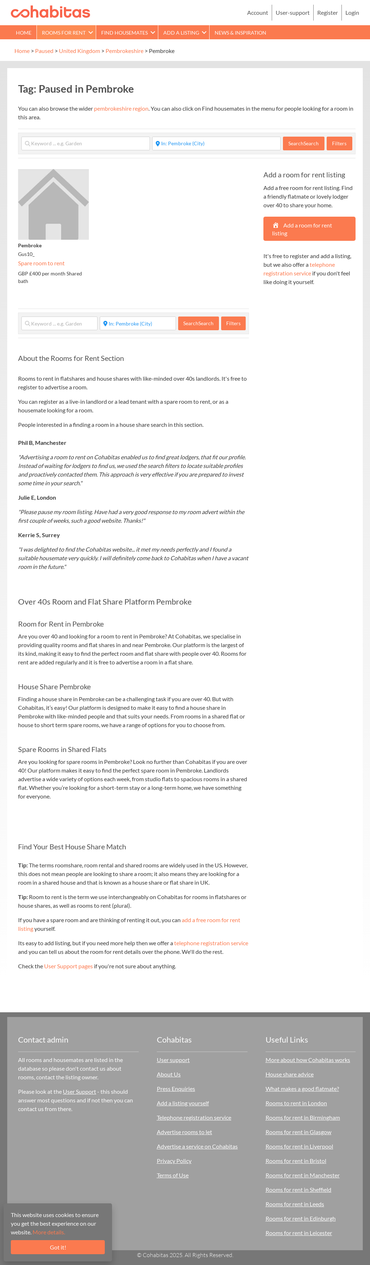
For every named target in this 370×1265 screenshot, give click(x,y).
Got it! (58, 1247)
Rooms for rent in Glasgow (298, 1131)
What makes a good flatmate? (302, 1088)
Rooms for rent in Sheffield (298, 1189)
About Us (169, 1074)
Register (327, 12)
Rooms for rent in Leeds (295, 1203)
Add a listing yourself (183, 1103)
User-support (293, 12)
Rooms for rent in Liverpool (299, 1146)
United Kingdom (79, 50)
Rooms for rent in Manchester (303, 1175)
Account (257, 12)
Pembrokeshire (124, 50)
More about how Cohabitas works (308, 1059)
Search (303, 143)
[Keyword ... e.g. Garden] (85, 143)
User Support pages (68, 966)
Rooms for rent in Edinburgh (301, 1218)
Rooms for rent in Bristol (296, 1160)
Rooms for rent (64, 33)
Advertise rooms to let (184, 1131)
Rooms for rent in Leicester (299, 1232)
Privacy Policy (174, 1160)
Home (23, 33)
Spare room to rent (41, 263)
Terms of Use (173, 1175)
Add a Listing (181, 33)
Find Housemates (124, 33)
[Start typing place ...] (216, 143)
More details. (49, 1232)
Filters (339, 143)
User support (173, 1059)
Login (352, 12)
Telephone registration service (194, 1117)
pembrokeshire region (121, 108)
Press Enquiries (176, 1088)
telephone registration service (211, 942)
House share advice (290, 1074)
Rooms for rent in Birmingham (303, 1117)
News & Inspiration (240, 33)
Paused (44, 50)
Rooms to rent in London (296, 1103)
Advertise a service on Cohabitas (197, 1146)
